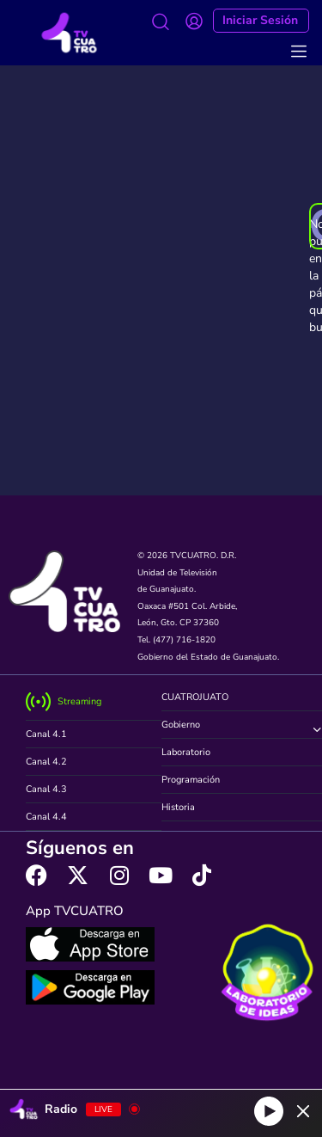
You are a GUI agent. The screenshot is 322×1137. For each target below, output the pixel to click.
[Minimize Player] (303, 1111)
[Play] (269, 1111)
